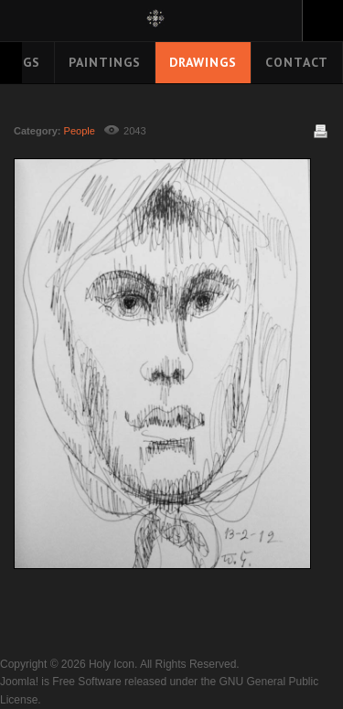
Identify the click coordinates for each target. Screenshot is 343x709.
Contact (296, 62)
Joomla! (19, 681)
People (79, 130)
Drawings (203, 62)
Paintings (105, 62)
